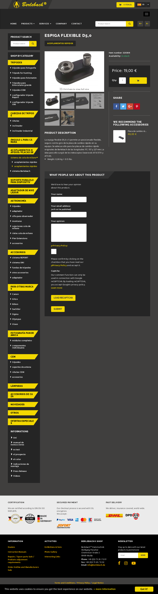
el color (16, 459)
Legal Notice (98, 583)
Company (61, 24)
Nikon (14, 304)
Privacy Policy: (60, 246)
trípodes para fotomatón (23, 78)
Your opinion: (58, 221)
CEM (13, 357)
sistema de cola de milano (24, 158)
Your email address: (61, 208)
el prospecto (18, 454)
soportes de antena (20, 367)
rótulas (14, 121)
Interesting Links (52, 556)
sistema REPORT (19, 258)
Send (143, 555)
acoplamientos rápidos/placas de (22, 151)
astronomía (18, 201)
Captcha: (55, 271)
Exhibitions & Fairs (53, 547)
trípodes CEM (17, 90)
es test (15, 450)
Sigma (14, 314)
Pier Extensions (18, 238)
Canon (14, 294)
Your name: (57, 194)
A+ (140, 23)
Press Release (19, 471)
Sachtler (15, 309)
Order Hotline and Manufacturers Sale (23, 569)
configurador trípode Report (21, 96)
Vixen (14, 324)
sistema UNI (17, 262)
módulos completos (21, 340)
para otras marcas (22, 287)
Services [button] (45, 24)
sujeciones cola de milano (20, 227)
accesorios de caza (22, 395)
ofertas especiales (22, 422)
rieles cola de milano (21, 233)
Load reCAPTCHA (63, 298)
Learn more (56, 288)
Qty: (114, 80)
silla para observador (21, 216)
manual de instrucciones (17, 444)
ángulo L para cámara (21, 141)
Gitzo (14, 299)
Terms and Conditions (65, 583)
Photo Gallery (51, 552)
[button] (116, 106)
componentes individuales (18, 347)
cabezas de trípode (22, 114)
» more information (106, 589)
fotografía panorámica (22, 334)
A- (147, 23)
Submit (58, 309)
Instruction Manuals (17, 552)
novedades (18, 404)
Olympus (15, 319)
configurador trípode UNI (21, 103)
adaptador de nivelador (22, 191)
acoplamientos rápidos (60, 43)
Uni (14, 438)
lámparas (17, 386)
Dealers (11, 547)
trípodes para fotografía (23, 68)
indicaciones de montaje (20, 465)
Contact (76, 24)
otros (15, 413)
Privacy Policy (60, 265)
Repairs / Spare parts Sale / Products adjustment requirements (21, 559)
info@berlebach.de (96, 565)
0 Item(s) (125, 4)
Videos (15, 476)
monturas (16, 221)
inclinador (16, 126)
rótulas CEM (17, 372)
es (140, 4)
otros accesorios (19, 273)
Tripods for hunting (21, 73)
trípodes (16, 62)
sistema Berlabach (20, 171)
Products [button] (28, 24)
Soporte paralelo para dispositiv (22, 181)
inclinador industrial (21, 131)
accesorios (16, 243)
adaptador (16, 211)
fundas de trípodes (20, 268)
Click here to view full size (74, 89)
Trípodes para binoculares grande (20, 84)
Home (13, 24)
